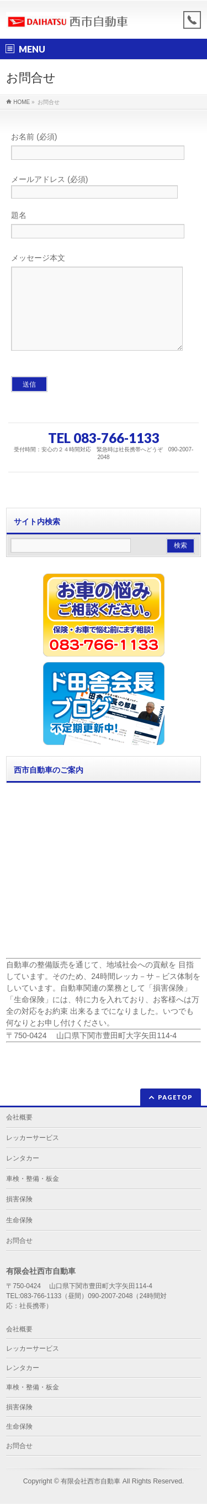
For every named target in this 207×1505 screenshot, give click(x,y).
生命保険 (19, 1221)
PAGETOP (175, 1098)
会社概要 (19, 1118)
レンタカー (22, 1159)
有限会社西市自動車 (90, 1482)
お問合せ (19, 1242)
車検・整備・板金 (32, 1180)
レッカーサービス (32, 1139)
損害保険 (19, 1200)
